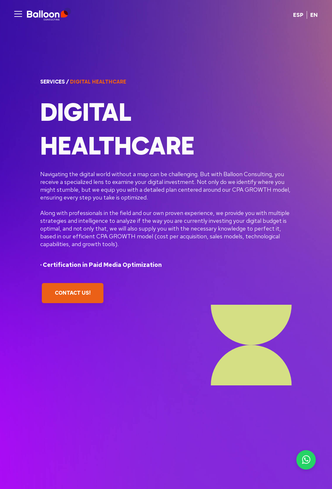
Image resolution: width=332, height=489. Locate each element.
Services (52, 81)
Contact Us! (72, 293)
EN (314, 14)
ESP (298, 14)
